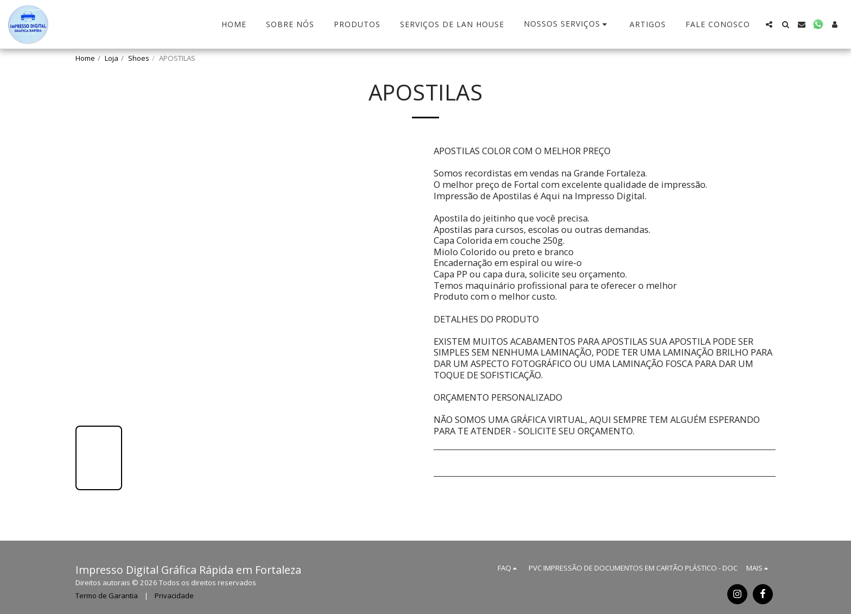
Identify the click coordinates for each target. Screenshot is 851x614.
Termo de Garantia (106, 595)
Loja (111, 58)
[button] (567, 24)
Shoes (138, 58)
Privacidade (174, 595)
